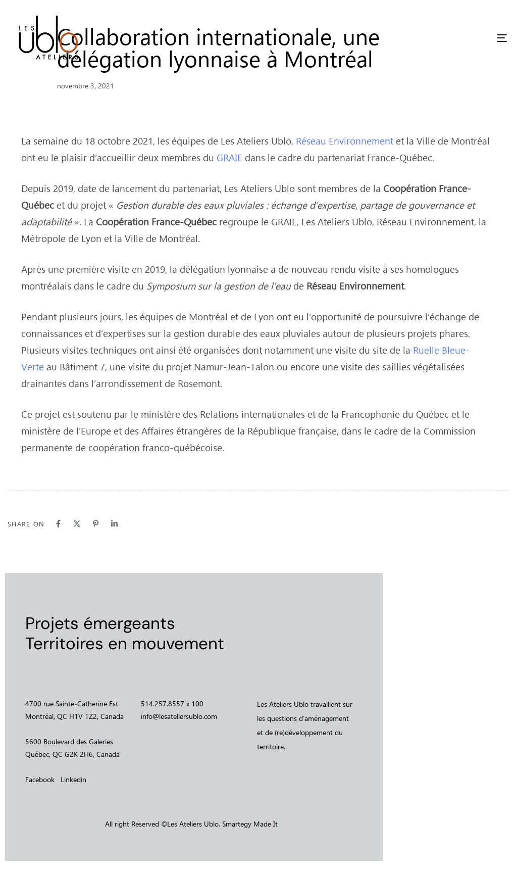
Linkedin (73, 779)
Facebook (40, 779)
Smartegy (236, 824)
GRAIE (229, 157)
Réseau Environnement (344, 140)
